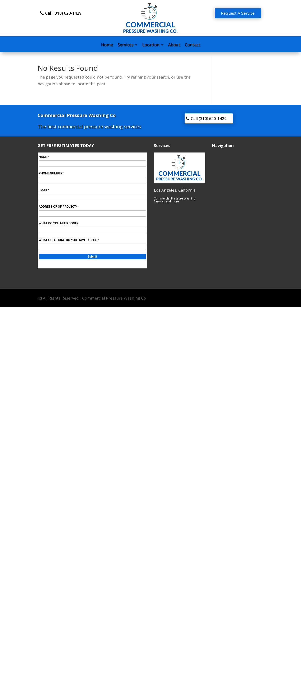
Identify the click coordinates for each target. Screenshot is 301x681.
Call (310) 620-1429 (63, 13)
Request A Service (238, 13)
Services (125, 45)
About (174, 45)
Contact (192, 45)
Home (107, 45)
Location (150, 45)
